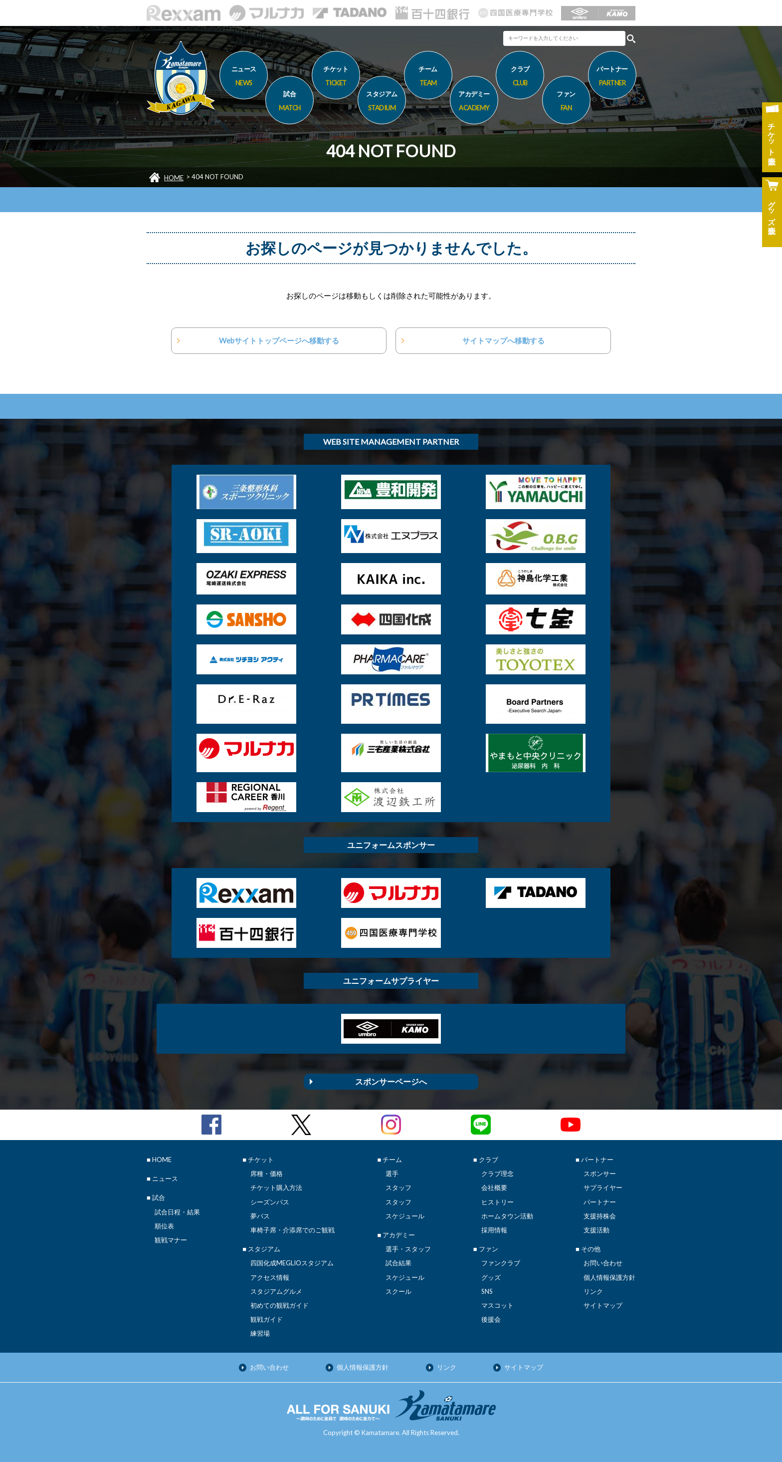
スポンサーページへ (391, 1081)
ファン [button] (566, 102)
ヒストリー (497, 1202)
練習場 (260, 1333)
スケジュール (405, 1216)
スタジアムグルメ (276, 1291)
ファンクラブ (500, 1263)
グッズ (491, 1277)
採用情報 (494, 1230)
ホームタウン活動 (507, 1216)
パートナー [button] (612, 77)
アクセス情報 (269, 1277)
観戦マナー (171, 1240)
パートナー (600, 1202)
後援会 (491, 1319)
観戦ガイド (266, 1319)
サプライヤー (603, 1187)
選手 (392, 1173)
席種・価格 (266, 1173)
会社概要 (494, 1187)
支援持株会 (600, 1216)
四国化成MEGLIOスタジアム (292, 1263)
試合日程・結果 (177, 1212)
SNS (487, 1291)
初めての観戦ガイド (279, 1305)
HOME (174, 178)
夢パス (260, 1216)
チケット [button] (336, 77)
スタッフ (398, 1187)
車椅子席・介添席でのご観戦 (292, 1230)
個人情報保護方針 (609, 1277)
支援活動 (596, 1230)
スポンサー (600, 1173)
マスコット (497, 1305)
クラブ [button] (520, 77)
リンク (593, 1291)
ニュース (243, 77)
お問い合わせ (603, 1263)
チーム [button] (428, 77)
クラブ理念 (497, 1173)
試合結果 (398, 1263)
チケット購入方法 (276, 1187)
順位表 (164, 1226)
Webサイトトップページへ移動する (279, 340)
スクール (398, 1291)
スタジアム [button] (381, 102)
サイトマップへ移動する (503, 340)
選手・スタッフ (408, 1249)
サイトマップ (603, 1305)
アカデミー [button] (474, 102)
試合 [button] (289, 102)
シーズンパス (269, 1202)
